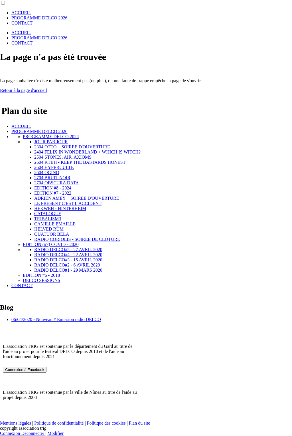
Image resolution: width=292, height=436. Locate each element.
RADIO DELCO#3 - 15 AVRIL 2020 (68, 259)
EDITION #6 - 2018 (41, 275)
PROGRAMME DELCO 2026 (39, 17)
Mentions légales (15, 423)
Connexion (10, 433)
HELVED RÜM (49, 229)
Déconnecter (33, 433)
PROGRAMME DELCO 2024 (51, 136)
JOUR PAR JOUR (51, 141)
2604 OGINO (46, 172)
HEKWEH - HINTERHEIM (60, 208)
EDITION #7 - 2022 (52, 193)
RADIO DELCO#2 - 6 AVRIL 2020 (67, 265)
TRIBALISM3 (47, 218)
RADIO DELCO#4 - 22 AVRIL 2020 (68, 254)
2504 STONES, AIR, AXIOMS (63, 157)
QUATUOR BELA (51, 234)
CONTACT (22, 23)
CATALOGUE (47, 213)
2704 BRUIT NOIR (52, 177)
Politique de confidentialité (59, 423)
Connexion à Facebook (24, 370)
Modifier (55, 433)
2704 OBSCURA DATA (56, 182)
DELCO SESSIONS (41, 280)
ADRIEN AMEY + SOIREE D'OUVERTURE (76, 198)
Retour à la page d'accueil (23, 90)
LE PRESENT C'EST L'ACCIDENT (68, 203)
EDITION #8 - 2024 (52, 187)
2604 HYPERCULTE (54, 167)
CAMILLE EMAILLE (55, 223)
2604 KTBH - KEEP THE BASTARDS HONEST (80, 162)
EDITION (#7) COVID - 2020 (51, 244)
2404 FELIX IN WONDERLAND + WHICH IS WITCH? (87, 152)
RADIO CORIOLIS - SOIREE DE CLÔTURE (77, 239)
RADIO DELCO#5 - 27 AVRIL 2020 (68, 249)
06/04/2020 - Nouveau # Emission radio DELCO (56, 319)
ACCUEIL (21, 12)
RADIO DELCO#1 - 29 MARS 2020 (68, 270)
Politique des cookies (106, 423)
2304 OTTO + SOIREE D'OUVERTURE (72, 146)
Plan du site (139, 423)
